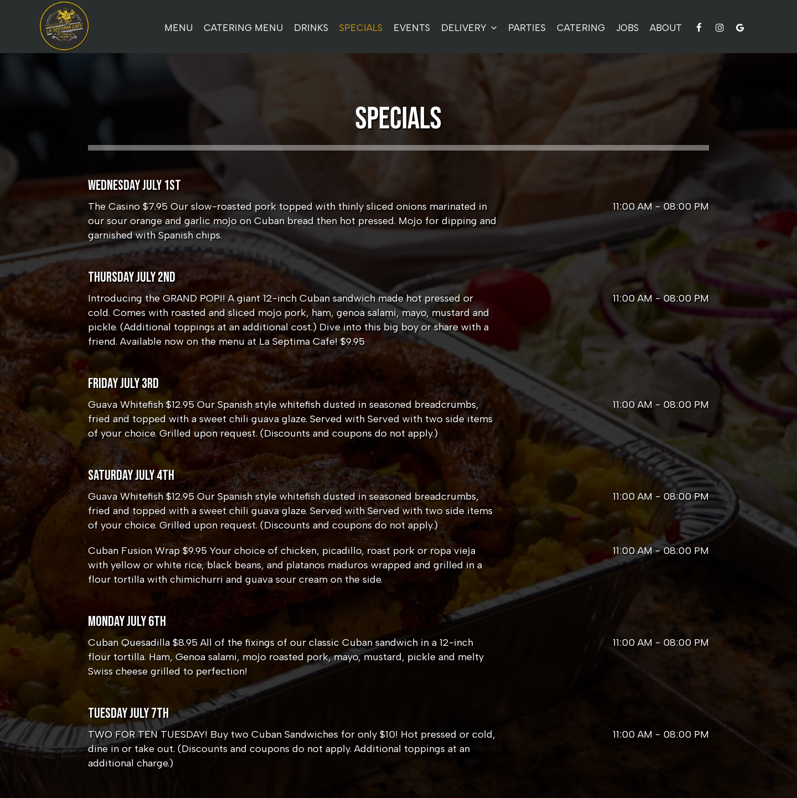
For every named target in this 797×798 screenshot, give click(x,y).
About (666, 27)
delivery (469, 27)
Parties (527, 27)
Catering (581, 27)
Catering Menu (243, 27)
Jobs (627, 27)
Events (412, 27)
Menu (178, 27)
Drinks (311, 27)
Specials (360, 27)
